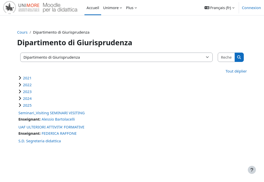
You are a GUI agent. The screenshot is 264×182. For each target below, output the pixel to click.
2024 (34, 98)
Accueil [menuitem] (92, 7)
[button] (219, 7)
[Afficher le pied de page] (252, 170)
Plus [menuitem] (129, 7)
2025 (34, 105)
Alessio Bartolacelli (65, 119)
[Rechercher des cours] (220, 57)
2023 (34, 91)
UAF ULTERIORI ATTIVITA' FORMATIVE (58, 126)
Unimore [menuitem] (111, 7)
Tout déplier (229, 71)
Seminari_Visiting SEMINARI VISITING (58, 112)
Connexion (251, 7)
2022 (34, 84)
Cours (29, 32)
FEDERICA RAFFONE (65, 133)
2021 (34, 77)
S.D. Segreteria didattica (46, 140)
